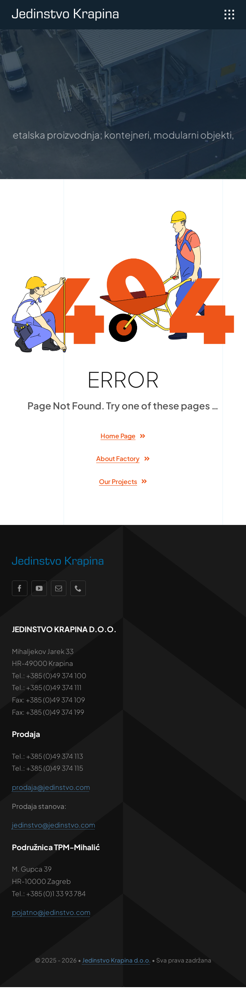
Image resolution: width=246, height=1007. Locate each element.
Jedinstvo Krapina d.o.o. (116, 960)
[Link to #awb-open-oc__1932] (229, 14)
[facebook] (19, 588)
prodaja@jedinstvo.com (51, 787)
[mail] (58, 588)
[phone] (78, 588)
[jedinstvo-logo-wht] (65, 12)
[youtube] (39, 588)
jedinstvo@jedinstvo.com (53, 824)
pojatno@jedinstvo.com (51, 912)
